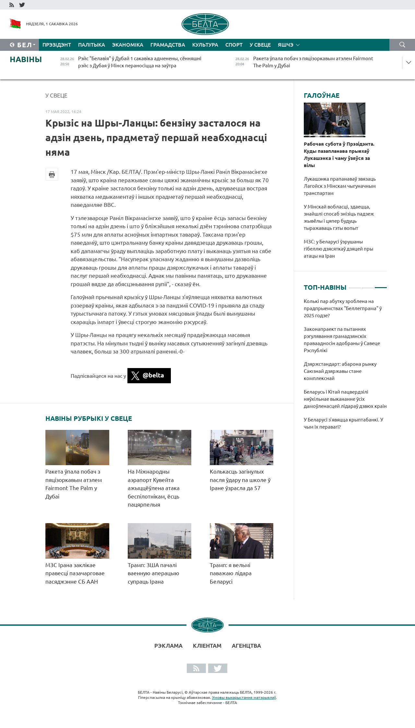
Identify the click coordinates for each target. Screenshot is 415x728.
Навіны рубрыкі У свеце (88, 418)
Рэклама (168, 646)
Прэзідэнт (56, 45)
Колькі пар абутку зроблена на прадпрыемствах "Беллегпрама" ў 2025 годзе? (343, 308)
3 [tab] (381, 285)
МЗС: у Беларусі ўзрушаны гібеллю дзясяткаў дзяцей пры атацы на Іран (338, 249)
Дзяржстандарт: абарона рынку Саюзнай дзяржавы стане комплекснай (340, 371)
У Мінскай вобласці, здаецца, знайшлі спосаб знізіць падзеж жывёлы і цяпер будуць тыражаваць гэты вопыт (339, 217)
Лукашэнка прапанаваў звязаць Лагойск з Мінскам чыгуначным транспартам (340, 186)
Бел (24, 45)
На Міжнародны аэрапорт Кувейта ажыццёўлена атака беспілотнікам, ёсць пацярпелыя (154, 488)
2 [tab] (368, 285)
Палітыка (91, 45)
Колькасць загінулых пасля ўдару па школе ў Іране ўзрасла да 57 (240, 479)
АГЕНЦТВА (246, 646)
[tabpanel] (345, 367)
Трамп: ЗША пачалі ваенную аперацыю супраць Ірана (153, 573)
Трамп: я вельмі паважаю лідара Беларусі (231, 573)
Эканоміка (127, 45)
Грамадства (167, 45)
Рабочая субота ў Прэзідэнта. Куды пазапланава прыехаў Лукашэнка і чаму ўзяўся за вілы (339, 154)
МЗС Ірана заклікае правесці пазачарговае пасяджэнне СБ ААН (75, 573)
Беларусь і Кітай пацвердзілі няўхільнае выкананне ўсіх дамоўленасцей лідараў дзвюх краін (345, 399)
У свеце (260, 45)
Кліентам (207, 646)
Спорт (234, 45)
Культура (205, 45)
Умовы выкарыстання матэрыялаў (244, 697)
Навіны (26, 59)
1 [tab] (355, 285)
